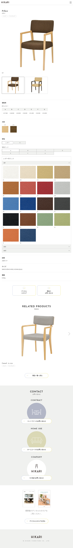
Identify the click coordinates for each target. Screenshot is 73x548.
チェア (4, 16)
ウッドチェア (12, 16)
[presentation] (69, 334)
